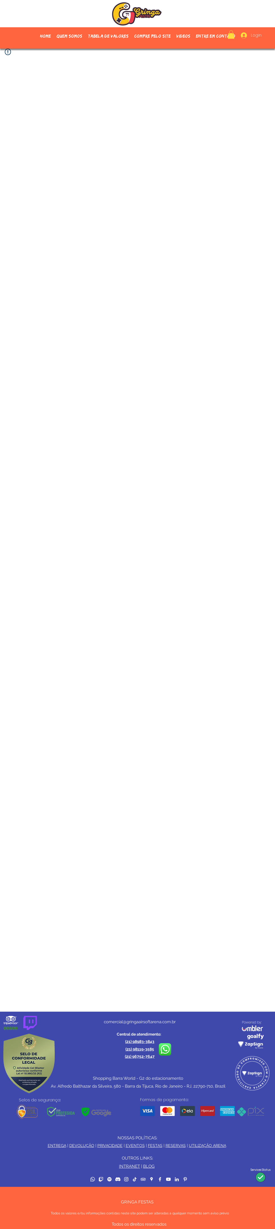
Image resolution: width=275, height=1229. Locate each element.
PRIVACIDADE (110, 1145)
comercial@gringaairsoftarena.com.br (140, 1021)
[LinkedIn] (177, 1179)
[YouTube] (168, 1179)
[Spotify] (109, 1179)
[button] (152, 36)
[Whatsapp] (92, 1179)
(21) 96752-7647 (140, 1056)
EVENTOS (135, 1145)
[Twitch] (101, 1179)
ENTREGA (57, 1145)
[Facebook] (160, 1179)
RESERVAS (176, 1145)
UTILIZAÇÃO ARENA (207, 1145)
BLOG (149, 1166)
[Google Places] (151, 1179)
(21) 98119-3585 (139, 1049)
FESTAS (155, 1145)
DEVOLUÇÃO (81, 1145)
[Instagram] (126, 1179)
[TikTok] (135, 1179)
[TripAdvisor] (143, 1179)
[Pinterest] (185, 1179)
